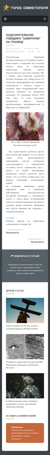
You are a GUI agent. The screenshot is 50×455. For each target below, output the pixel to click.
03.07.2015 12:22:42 (13, 49)
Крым (37, 49)
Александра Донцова (15, 52)
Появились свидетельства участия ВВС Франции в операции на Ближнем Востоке (24, 365)
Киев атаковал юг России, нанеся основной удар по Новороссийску (22, 327)
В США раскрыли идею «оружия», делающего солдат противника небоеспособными (22, 404)
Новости (29, 49)
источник (10, 218)
